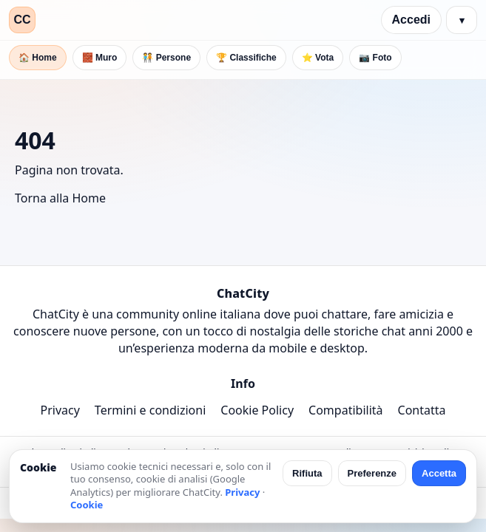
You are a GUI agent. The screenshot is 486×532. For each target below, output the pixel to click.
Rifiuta (307, 473)
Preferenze (372, 473)
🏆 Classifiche (246, 57)
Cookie (86, 504)
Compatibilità (345, 410)
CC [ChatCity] (21, 19)
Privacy (59, 410)
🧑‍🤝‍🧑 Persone (166, 57)
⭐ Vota (318, 57)
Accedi (411, 19)
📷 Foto (375, 57)
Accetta (439, 473)
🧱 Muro (100, 57)
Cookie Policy (257, 410)
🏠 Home (37, 57)
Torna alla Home (60, 198)
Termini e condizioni (150, 410)
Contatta (422, 410)
